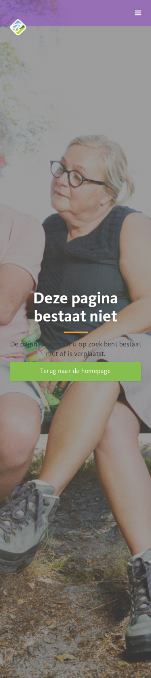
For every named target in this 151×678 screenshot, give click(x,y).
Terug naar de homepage (75, 371)
